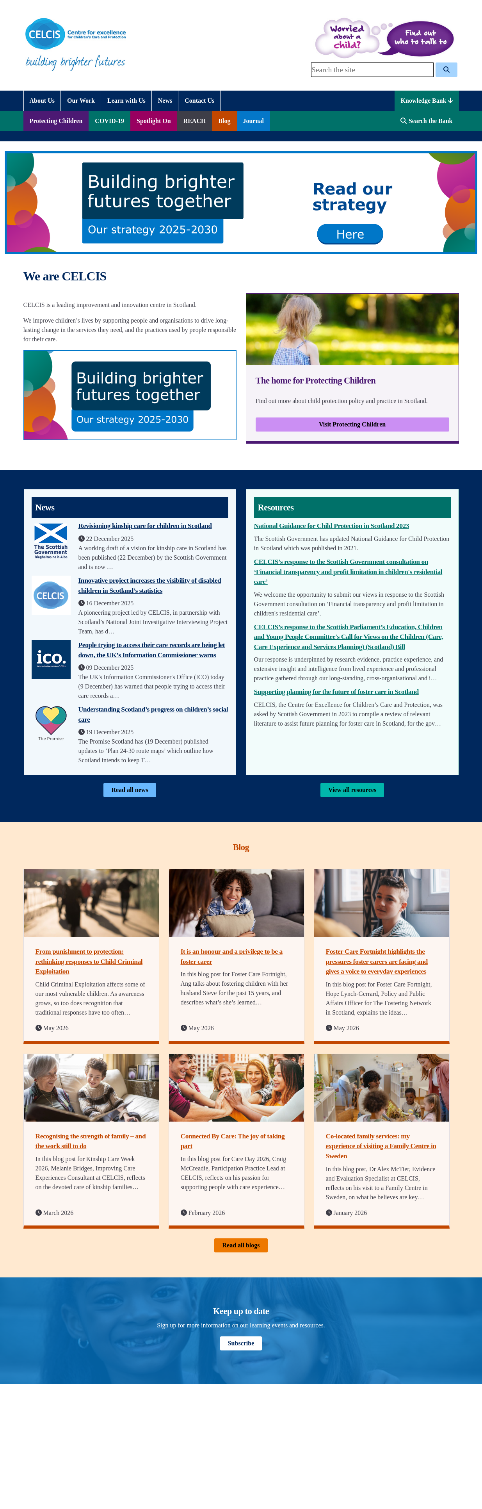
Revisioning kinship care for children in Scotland (145, 526)
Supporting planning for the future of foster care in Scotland (336, 692)
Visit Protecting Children (352, 424)
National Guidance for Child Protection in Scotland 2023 (331, 526)
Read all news (129, 790)
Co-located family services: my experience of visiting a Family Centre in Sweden (381, 1146)
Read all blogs (241, 1245)
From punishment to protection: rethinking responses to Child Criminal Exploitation (89, 961)
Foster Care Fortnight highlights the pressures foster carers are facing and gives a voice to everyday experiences (377, 961)
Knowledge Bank (427, 100)
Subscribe (241, 1343)
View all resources (352, 790)
